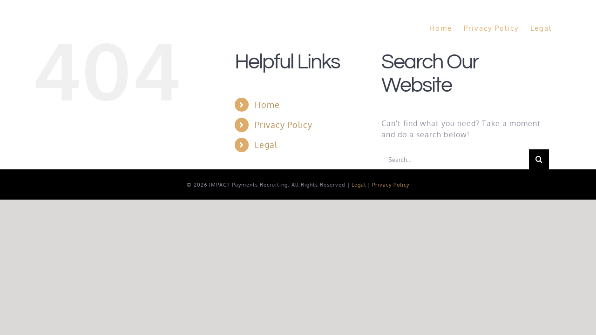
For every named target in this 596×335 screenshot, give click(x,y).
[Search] (539, 159)
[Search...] (455, 159)
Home (267, 105)
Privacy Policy (283, 125)
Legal (266, 145)
